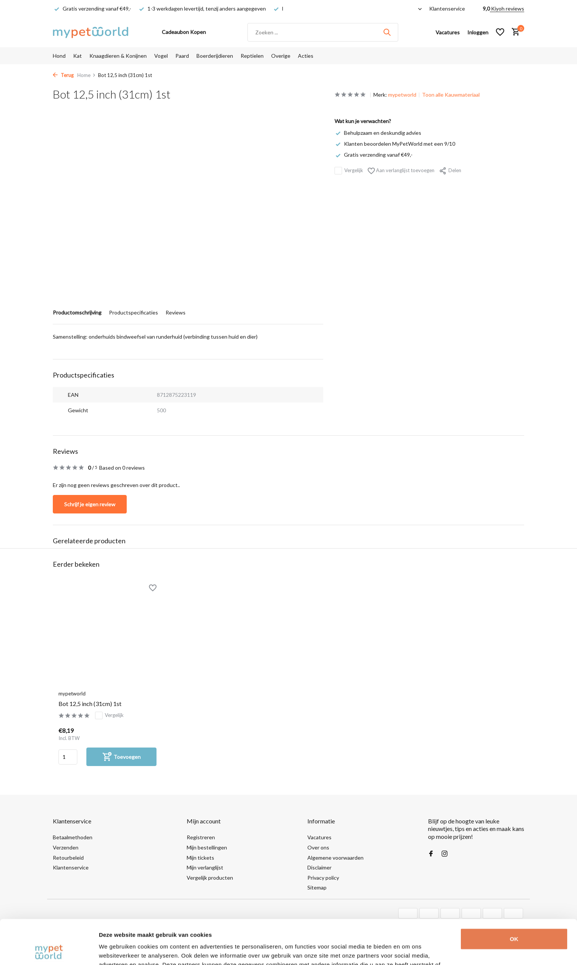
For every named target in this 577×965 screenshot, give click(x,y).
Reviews (176, 312)
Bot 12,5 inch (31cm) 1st (89, 703)
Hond (59, 55)
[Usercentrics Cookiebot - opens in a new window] (49, 950)
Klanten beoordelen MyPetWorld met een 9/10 (395, 143)
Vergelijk (349, 170)
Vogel (161, 55)
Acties (305, 55)
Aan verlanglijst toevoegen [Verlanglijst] (401, 170)
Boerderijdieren (214, 55)
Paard (182, 55)
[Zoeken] (322, 32)
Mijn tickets (200, 857)
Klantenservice (447, 8)
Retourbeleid (68, 857)
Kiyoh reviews (507, 8)
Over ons (318, 847)
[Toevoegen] (121, 757)
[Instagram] (445, 854)
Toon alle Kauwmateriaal (451, 94)
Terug (63, 75)
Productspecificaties (133, 312)
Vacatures (319, 837)
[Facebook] (431, 854)
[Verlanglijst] (500, 32)
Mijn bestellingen (207, 847)
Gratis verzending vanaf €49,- (374, 154)
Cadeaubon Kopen (184, 32)
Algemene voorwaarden (335, 857)
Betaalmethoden (72, 837)
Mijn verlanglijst (205, 867)
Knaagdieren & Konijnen (118, 55)
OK (514, 894)
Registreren (201, 837)
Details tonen (117, 950)
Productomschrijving (77, 312)
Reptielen (252, 55)
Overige (280, 55)
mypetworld (402, 94)
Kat (77, 55)
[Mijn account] (477, 32)
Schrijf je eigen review (89, 504)
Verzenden (65, 847)
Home (86, 75)
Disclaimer (319, 867)
